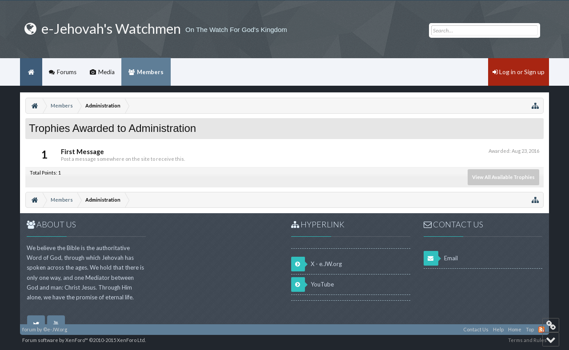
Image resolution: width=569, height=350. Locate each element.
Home (31, 72)
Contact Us (476, 329)
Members (150, 72)
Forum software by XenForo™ (84, 340)
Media (106, 72)
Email (441, 258)
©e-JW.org (55, 329)
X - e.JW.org (316, 264)
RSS (541, 329)
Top (530, 329)
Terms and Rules (527, 340)
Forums (66, 72)
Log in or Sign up (519, 72)
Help (498, 329)
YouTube (312, 284)
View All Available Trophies (503, 177)
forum (29, 329)
